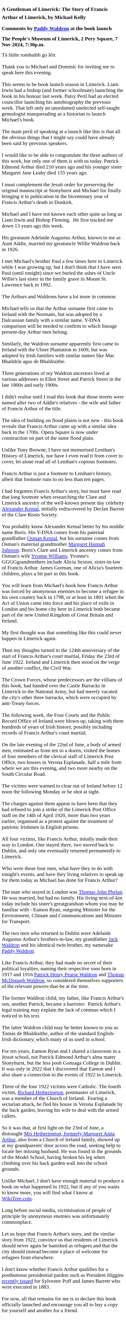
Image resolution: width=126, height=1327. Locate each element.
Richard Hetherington (40, 1092)
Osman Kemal (42, 538)
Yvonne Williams (49, 556)
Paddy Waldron (51, 28)
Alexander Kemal (20, 509)
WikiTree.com (17, 1198)
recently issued (17, 1281)
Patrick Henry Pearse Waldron (65, 974)
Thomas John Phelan (100, 892)
